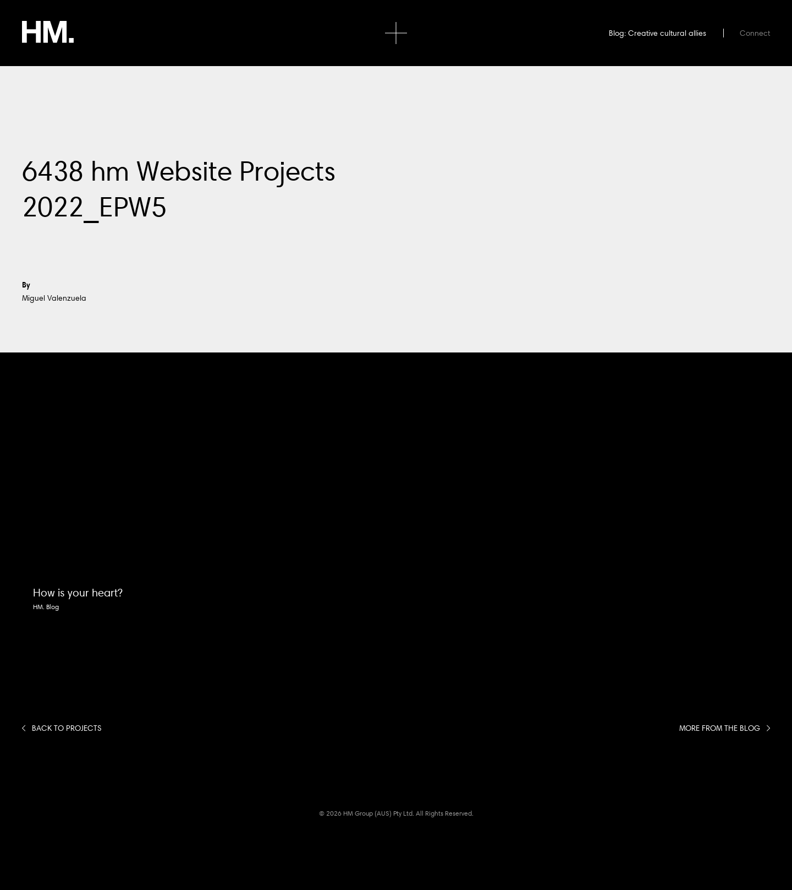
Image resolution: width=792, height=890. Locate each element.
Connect (755, 33)
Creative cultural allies (667, 33)
